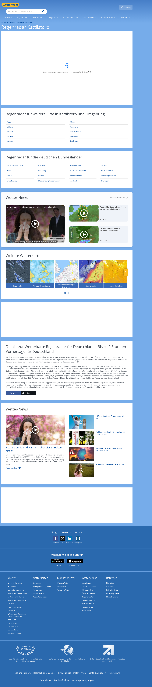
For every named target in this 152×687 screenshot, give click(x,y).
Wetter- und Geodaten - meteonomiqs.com (17, 612)
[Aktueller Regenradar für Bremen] (41, 162)
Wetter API (12, 607)
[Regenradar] (18, 271)
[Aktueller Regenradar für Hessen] (41, 173)
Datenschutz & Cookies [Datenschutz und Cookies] (44, 669)
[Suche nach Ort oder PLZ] (43, 4)
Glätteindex (110, 583)
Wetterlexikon (87, 604)
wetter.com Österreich (17, 597)
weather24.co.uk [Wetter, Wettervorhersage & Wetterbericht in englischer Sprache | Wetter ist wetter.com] (14, 630)
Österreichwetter (88, 590)
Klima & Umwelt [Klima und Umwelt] (112, 593)
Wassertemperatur (40, 593)
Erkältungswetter (113, 590)
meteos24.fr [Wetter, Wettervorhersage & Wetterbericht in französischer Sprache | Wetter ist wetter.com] (13, 620)
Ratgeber (111, 574)
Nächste (126, 268)
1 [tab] (65, 289)
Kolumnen (12, 583)
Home (3, 19)
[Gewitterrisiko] (91, 271)
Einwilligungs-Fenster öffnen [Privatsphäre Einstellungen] (72, 669)
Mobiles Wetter (66, 574)
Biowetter (110, 579)
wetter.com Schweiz (16, 593)
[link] (8, 14)
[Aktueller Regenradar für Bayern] (10, 167)
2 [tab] (68, 289)
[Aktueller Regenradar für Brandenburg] (12, 178)
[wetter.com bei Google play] (57, 559)
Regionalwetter (87, 593)
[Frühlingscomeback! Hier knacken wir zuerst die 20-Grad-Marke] (97, 436)
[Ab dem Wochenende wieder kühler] (97, 468)
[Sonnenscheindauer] (115, 271)
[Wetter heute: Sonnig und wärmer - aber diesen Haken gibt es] (35, 220)
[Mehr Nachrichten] (119, 194)
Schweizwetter (87, 586)
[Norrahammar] (98, 128)
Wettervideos (89, 574)
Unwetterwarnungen (16, 586)
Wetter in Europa (88, 597)
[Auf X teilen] (28, 389)
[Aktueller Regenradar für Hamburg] (42, 167)
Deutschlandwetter (89, 583)
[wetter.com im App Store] (75, 559)
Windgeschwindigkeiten (42, 583)
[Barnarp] (35, 133)
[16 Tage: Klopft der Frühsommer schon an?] (97, 420)
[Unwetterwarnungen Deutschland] (66, 271)
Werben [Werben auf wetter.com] (11, 600)
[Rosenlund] (98, 123)
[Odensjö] (35, 118)
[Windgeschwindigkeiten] (42, 271)
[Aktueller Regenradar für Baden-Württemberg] (15, 162)
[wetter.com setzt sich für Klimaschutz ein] (66, 652)
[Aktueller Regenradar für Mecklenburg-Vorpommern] (49, 178)
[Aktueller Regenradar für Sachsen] (104, 162)
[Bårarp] (98, 118)
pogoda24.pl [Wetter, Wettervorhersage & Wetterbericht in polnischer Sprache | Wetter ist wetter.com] (13, 627)
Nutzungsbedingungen (83, 676)
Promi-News (86, 607)
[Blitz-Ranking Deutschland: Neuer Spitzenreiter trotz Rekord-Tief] (97, 452)
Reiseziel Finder (112, 586)
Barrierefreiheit (61, 676)
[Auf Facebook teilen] (13, 389)
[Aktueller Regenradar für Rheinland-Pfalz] (76, 173)
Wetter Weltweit (88, 600)
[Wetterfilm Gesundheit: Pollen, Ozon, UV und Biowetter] (98, 209)
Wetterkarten (11, 19)
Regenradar (37, 579)
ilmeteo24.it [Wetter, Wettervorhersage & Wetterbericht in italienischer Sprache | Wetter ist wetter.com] (13, 623)
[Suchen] (61, 4)
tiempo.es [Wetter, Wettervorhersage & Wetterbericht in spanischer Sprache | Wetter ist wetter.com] (12, 616)
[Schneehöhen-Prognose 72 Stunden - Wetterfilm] (98, 231)
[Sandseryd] (98, 137)
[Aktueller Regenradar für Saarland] (73, 178)
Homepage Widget (15, 604)
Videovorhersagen (15, 579)
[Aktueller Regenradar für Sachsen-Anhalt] (107, 167)
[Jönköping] (98, 133)
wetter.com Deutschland (17, 590)
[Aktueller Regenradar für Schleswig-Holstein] (108, 173)
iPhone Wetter (62, 579)
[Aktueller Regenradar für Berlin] (9, 173)
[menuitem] (8, 14)
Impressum (114, 669)
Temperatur (37, 586)
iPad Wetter (61, 583)
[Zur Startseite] (10, 5)
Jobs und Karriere (22, 669)
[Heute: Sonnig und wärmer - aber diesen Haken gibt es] (33, 440)
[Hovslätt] (35, 128)
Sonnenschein (38, 590)
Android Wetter (63, 586)
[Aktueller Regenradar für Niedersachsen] (75, 162)
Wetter (12, 574)
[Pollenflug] (125, 5)
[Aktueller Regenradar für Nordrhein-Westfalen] (78, 167)
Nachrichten (86, 579)
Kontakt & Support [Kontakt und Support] (97, 669)
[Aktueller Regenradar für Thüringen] (105, 178)
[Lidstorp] (35, 137)
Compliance (46, 676)
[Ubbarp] (35, 123)
